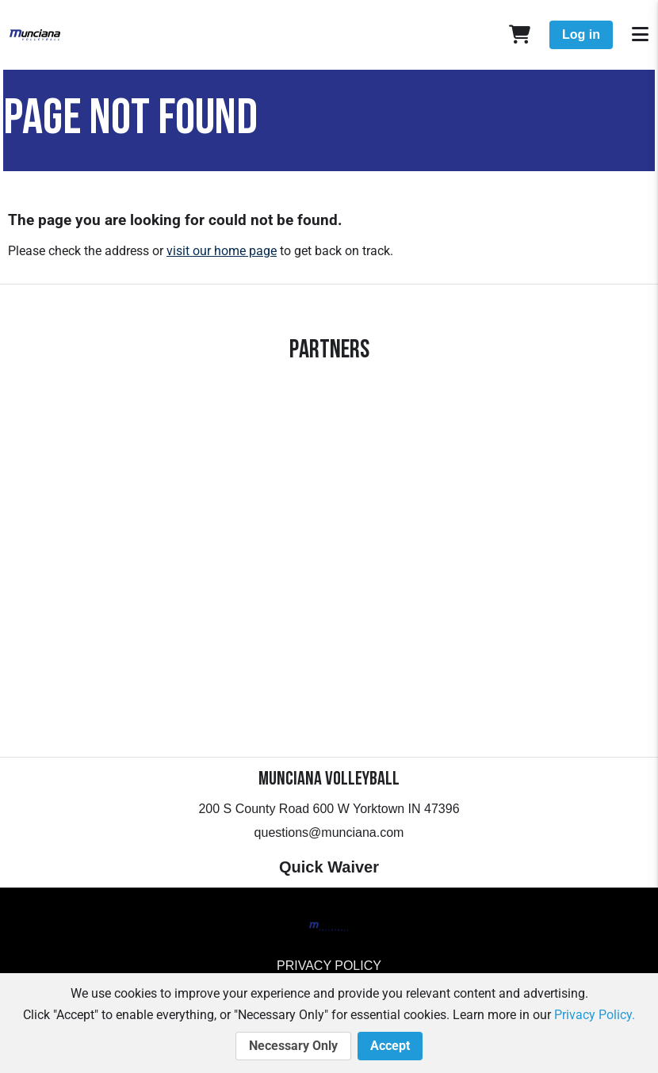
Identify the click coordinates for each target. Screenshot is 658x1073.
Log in (581, 34)
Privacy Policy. (594, 1014)
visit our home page (221, 250)
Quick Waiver (329, 867)
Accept (390, 1046)
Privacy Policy (329, 965)
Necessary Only (293, 1046)
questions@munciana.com (329, 832)
